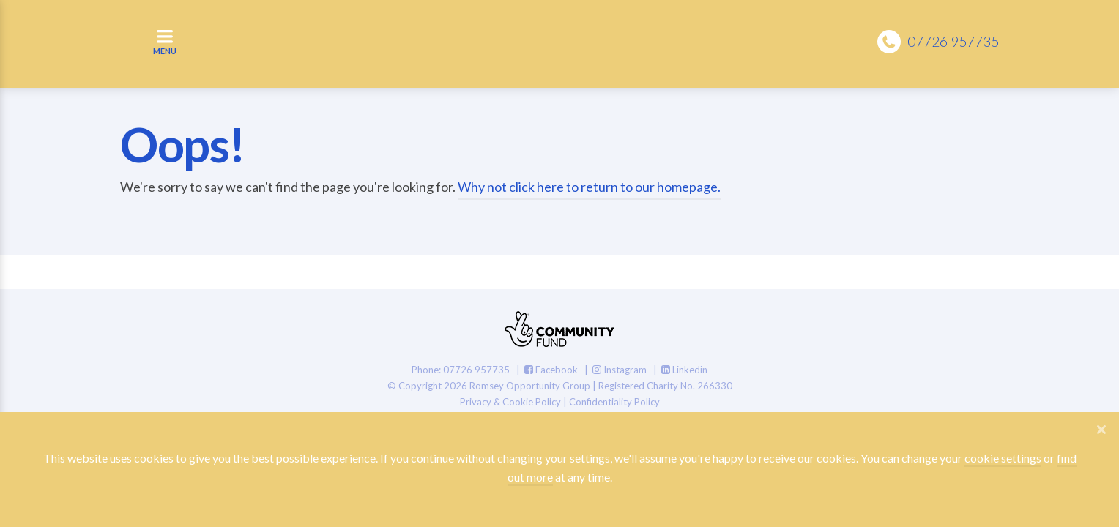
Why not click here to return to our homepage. (589, 187)
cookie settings (1002, 458)
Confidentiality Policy (614, 402)
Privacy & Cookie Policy (510, 402)
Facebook (551, 369)
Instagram (619, 369)
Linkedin (684, 369)
